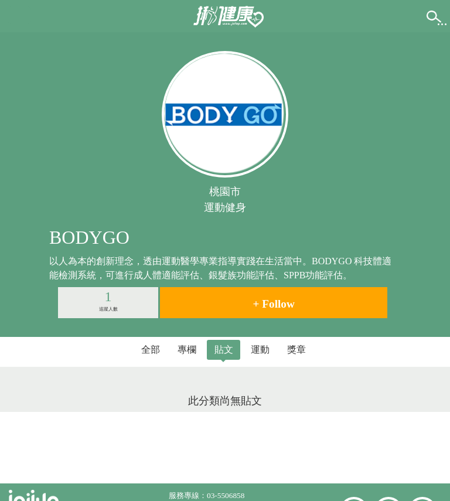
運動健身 (225, 207)
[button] (19, 15)
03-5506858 (225, 495)
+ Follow (274, 304)
